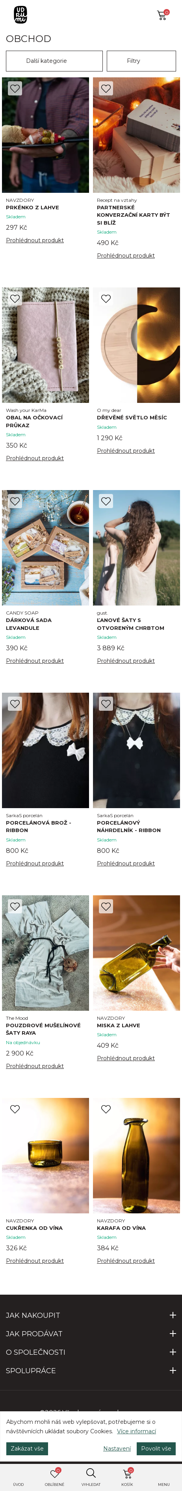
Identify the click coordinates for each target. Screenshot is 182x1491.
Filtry (133, 60)
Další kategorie (46, 60)
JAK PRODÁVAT (34, 1334)
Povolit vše (156, 1448)
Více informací (136, 1431)
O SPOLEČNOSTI (35, 1352)
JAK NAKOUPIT (33, 1315)
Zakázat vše (27, 1448)
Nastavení (117, 1448)
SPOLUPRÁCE (31, 1371)
